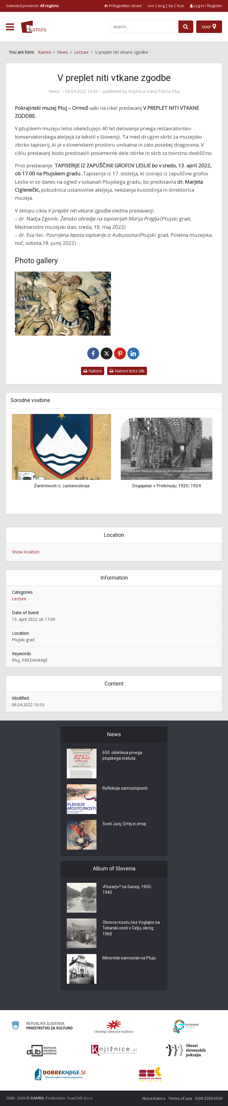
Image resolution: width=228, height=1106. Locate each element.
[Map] (209, 26)
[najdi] (185, 26)
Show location (25, 552)
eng (161, 5)
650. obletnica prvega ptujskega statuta (122, 756)
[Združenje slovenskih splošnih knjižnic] (114, 1050)
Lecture (19, 599)
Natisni (92, 371)
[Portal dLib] (42, 1050)
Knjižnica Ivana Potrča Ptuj (154, 91)
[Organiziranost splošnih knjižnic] (114, 1026)
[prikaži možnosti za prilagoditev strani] (123, 5)
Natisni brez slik (127, 371)
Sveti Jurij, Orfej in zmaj (124, 824)
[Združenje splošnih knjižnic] (150, 1074)
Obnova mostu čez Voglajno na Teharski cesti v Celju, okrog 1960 (131, 929)
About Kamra (153, 1098)
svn (151, 5)
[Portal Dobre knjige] (60, 1074)
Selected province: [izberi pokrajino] (32, 5)
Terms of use (180, 1098)
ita (171, 5)
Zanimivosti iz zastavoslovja (61, 485)
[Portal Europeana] (186, 1026)
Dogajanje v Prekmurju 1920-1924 (166, 485)
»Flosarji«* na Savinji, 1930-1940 (127, 890)
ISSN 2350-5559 (208, 1098)
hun (180, 5)
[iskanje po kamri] (144, 26)
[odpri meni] (10, 27)
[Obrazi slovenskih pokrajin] (186, 1050)
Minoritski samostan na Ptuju (129, 958)
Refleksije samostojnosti (125, 788)
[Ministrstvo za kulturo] (42, 1026)
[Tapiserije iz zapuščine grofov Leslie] (63, 304)
